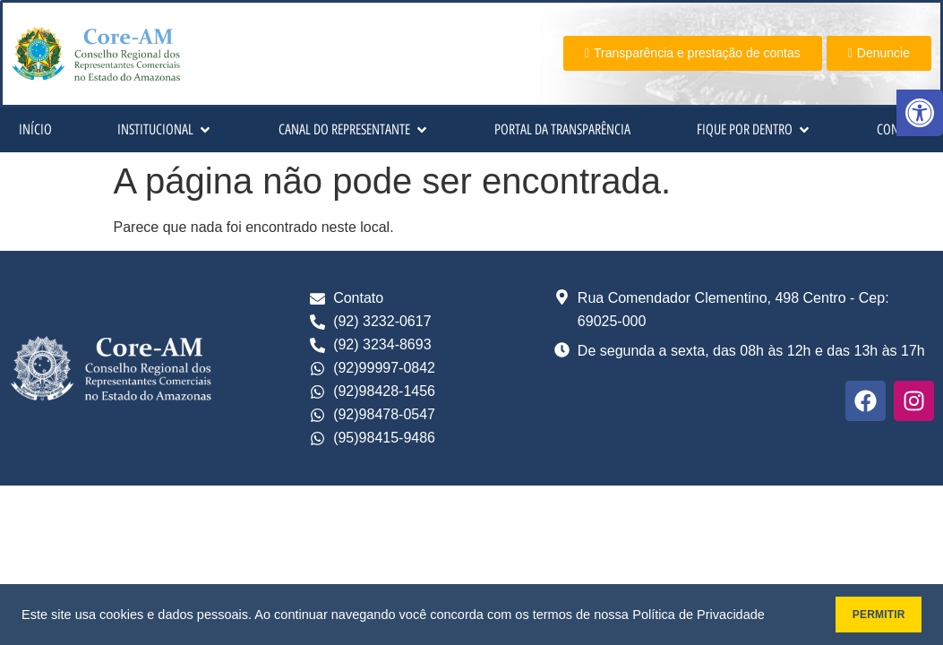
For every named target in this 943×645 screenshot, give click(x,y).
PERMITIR (863, 614)
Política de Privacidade (698, 614)
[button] (919, 113)
